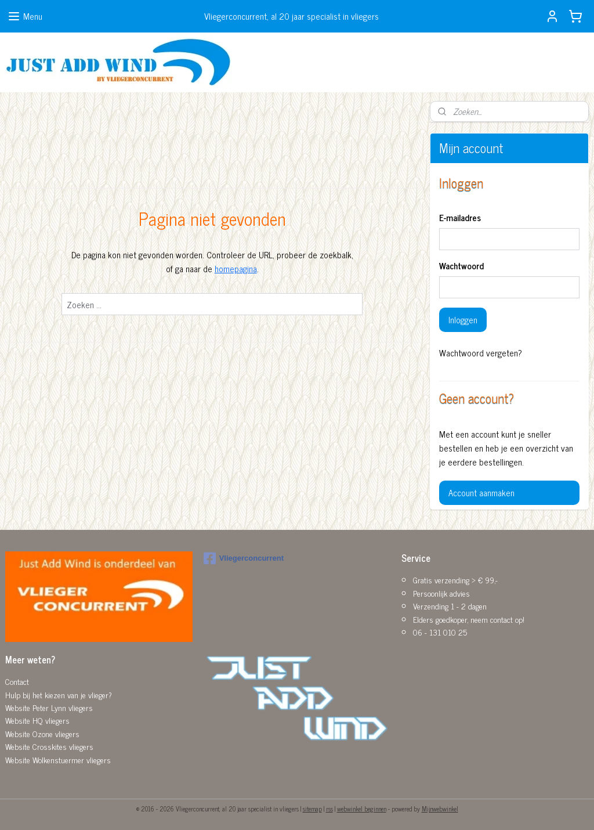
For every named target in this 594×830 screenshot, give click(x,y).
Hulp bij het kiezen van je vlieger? (58, 694)
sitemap (312, 808)
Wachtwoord (461, 266)
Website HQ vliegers (37, 720)
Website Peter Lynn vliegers (49, 707)
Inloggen (462, 319)
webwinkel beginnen (361, 808)
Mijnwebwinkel (440, 808)
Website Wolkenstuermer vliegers (58, 759)
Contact (17, 681)
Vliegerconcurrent (244, 558)
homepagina (236, 268)
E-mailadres (460, 218)
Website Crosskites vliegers (49, 746)
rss (329, 808)
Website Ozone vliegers (42, 733)
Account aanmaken (481, 492)
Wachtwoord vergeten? (480, 353)
